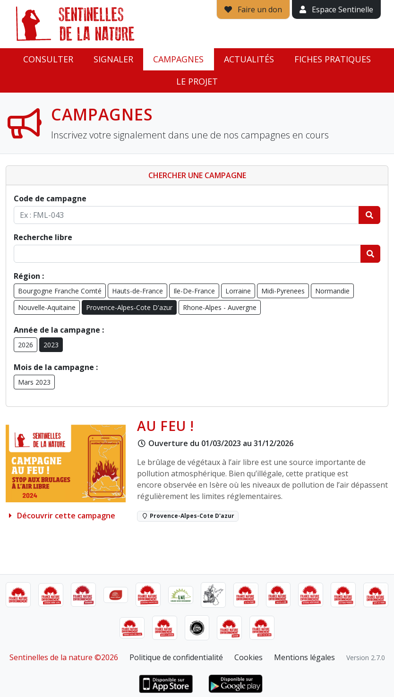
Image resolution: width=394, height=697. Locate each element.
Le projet (197, 81)
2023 (51, 344)
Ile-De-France (194, 290)
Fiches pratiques (332, 59)
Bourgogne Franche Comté (60, 290)
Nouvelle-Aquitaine (47, 307)
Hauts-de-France (137, 290)
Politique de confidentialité (176, 657)
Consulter (48, 59)
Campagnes (178, 59)
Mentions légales (304, 657)
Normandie (332, 290)
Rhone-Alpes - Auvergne (220, 307)
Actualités (249, 59)
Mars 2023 (34, 382)
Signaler (113, 59)
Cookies (248, 657)
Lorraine (238, 290)
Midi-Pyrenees (283, 290)
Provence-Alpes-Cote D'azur (129, 307)
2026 (25, 344)
